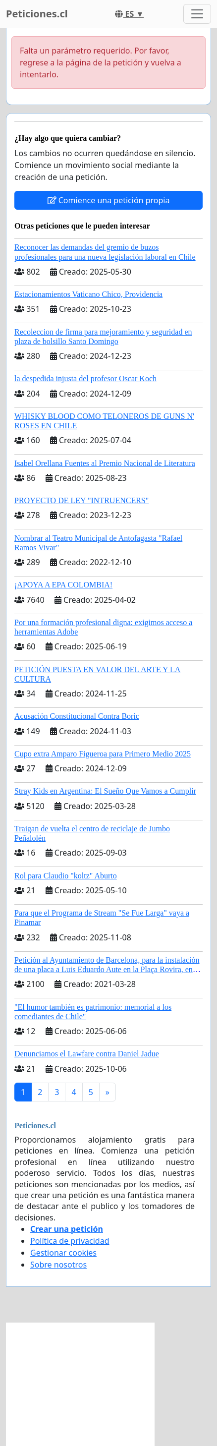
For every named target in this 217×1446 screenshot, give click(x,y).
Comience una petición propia (109, 200)
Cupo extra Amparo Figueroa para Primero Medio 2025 (102, 754)
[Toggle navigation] (197, 14)
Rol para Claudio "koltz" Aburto (65, 875)
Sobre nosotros (58, 1264)
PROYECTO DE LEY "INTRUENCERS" (81, 500)
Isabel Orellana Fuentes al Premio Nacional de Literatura (104, 463)
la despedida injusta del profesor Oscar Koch (85, 378)
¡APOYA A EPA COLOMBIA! (63, 584)
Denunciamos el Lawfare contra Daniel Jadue (86, 1053)
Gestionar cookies (63, 1252)
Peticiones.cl (37, 13)
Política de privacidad (69, 1240)
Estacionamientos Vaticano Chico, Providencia (88, 294)
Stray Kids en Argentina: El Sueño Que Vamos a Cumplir (105, 791)
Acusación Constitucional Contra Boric (76, 716)
